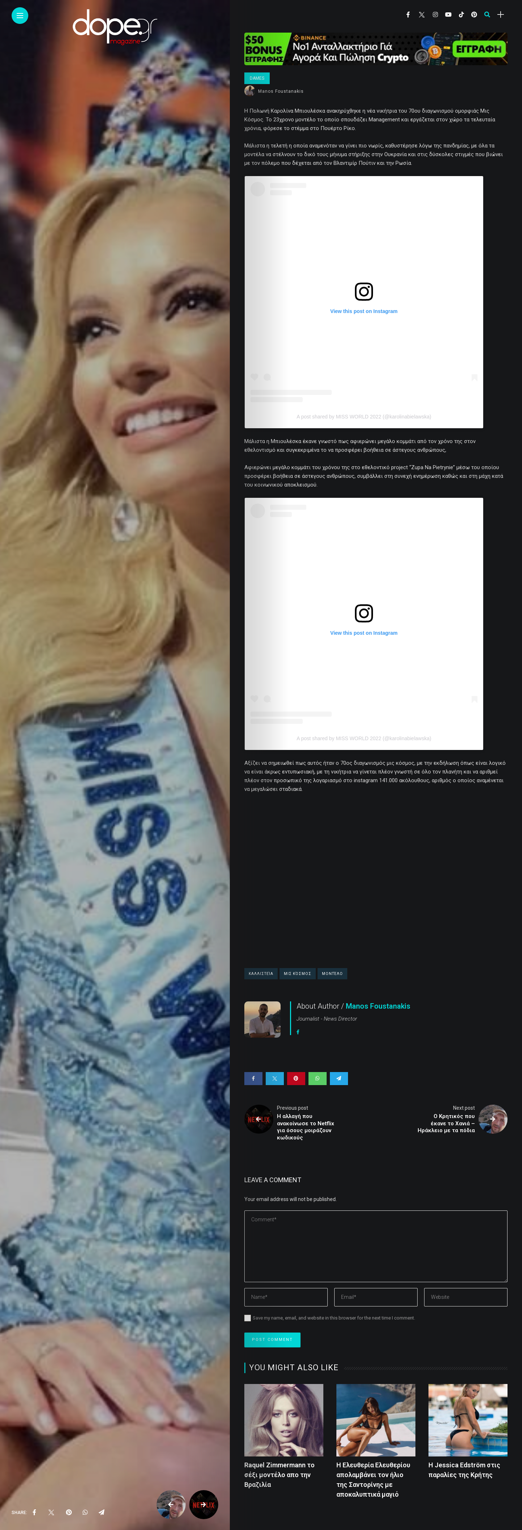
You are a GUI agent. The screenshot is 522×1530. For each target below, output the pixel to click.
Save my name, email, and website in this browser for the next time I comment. (334, 1318)
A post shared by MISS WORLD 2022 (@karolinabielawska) (364, 417)
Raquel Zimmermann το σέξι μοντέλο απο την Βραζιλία (279, 1474)
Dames (257, 78)
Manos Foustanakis (281, 91)
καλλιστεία (261, 974)
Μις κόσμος (297, 974)
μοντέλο (332, 974)
